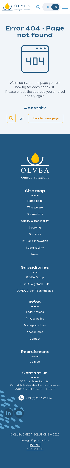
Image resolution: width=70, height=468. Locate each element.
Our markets (35, 214)
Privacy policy (35, 318)
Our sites (35, 234)
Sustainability (35, 247)
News (35, 254)
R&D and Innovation (35, 241)
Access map (35, 332)
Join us (35, 361)
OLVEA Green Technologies (35, 290)
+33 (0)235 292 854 (39, 398)
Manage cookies (35, 325)
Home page (35, 201)
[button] (38, 7)
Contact (35, 338)
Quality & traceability (35, 221)
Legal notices (35, 312)
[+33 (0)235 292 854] (21, 398)
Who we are (35, 207)
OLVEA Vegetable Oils (35, 284)
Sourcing (35, 227)
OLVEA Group (35, 277)
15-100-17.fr (35, 449)
